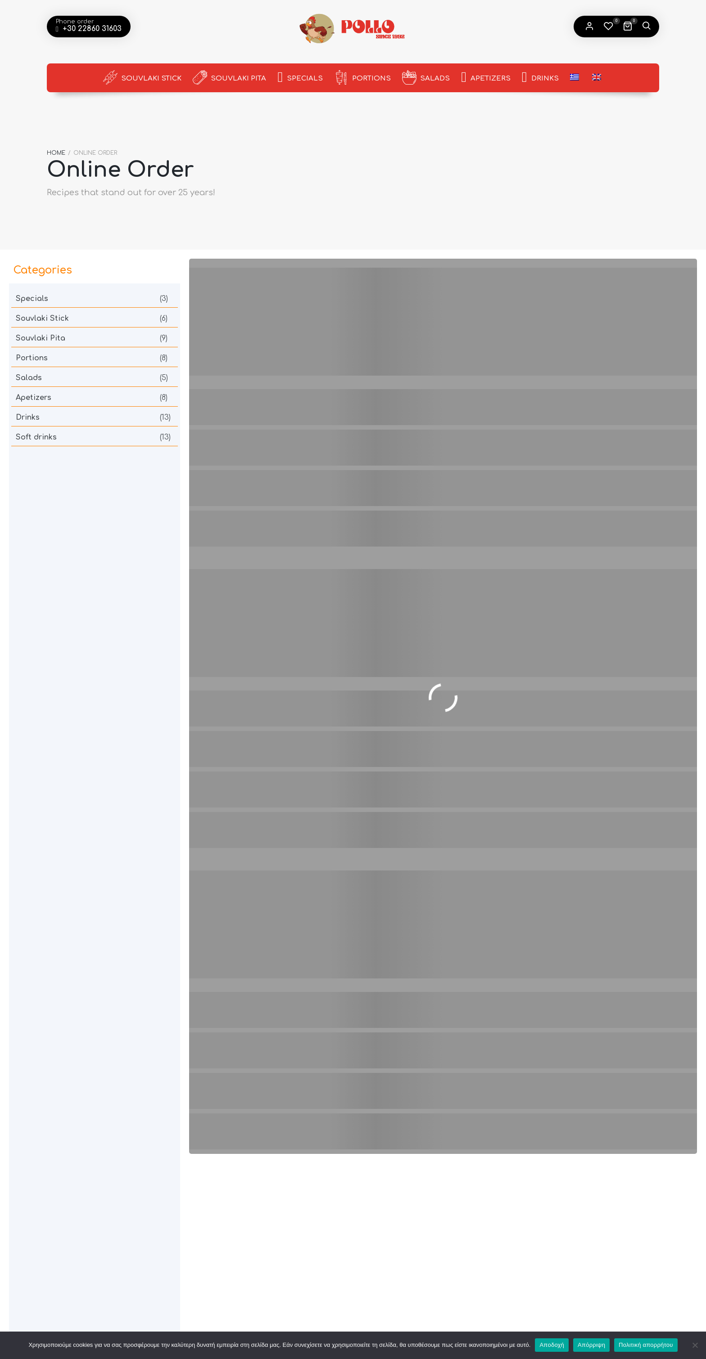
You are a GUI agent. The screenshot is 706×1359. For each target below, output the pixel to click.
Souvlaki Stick (142, 77)
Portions (362, 77)
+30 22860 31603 (91, 29)
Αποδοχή (551, 1344)
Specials (300, 77)
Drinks (540, 77)
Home (56, 150)
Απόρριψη (591, 1344)
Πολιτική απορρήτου (646, 1344)
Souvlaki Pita (229, 77)
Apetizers (486, 77)
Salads (426, 77)
